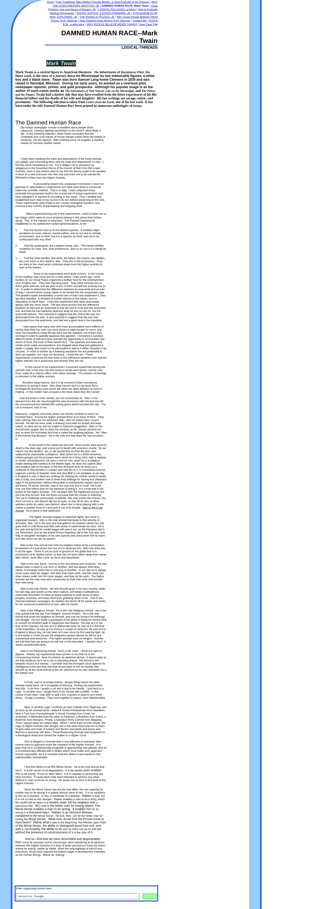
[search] (77, 896)
